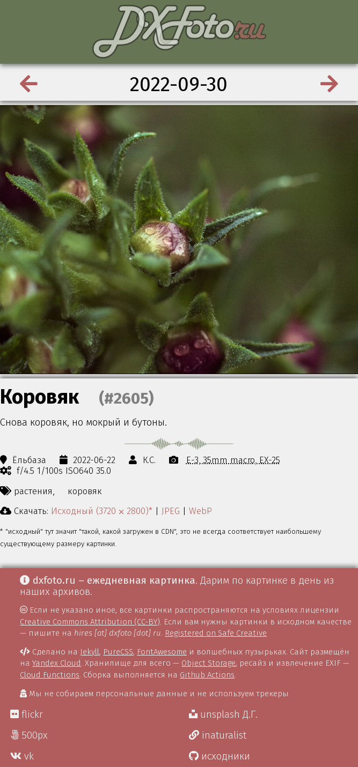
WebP (200, 510)
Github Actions (207, 675)
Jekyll (89, 652)
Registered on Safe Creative (216, 633)
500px (29, 735)
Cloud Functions (49, 675)
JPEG (171, 510)
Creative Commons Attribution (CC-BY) (90, 622)
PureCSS (118, 652)
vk (22, 756)
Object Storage (208, 663)
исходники (219, 756)
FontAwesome (162, 652)
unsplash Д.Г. (223, 714)
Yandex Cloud (56, 663)
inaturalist (217, 735)
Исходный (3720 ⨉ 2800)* (101, 510)
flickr (26, 714)
